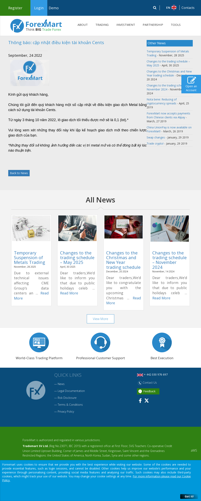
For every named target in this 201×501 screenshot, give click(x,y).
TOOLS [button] (176, 25)
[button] (169, 7)
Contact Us (147, 383)
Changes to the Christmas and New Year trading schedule (169, 73)
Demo (54, 8)
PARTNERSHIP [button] (153, 25)
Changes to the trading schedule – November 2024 (169, 260)
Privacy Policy (66, 412)
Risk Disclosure (67, 398)
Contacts (188, 8)
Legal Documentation (71, 391)
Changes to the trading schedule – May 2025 (77, 257)
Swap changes (156, 137)
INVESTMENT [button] (125, 25)
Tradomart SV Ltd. (35, 446)
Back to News (19, 173)
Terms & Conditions (70, 405)
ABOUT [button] (83, 25)
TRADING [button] (102, 25)
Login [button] (39, 8)
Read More (69, 293)
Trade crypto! (155, 143)
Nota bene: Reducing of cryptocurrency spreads (162, 101)
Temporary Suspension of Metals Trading (29, 257)
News (61, 384)
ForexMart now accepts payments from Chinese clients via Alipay (168, 115)
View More (100, 318)
